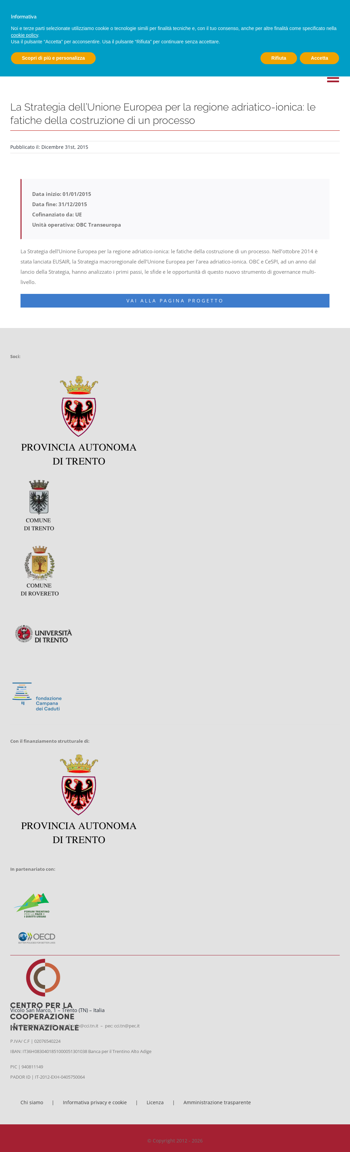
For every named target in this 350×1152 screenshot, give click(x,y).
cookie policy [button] (24, 35)
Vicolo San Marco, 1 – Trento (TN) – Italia (57, 1010)
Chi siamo (32, 1102)
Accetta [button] (319, 58)
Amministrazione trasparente (217, 1102)
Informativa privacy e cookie (95, 1102)
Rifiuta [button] (278, 58)
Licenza (155, 1102)
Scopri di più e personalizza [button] (53, 58)
